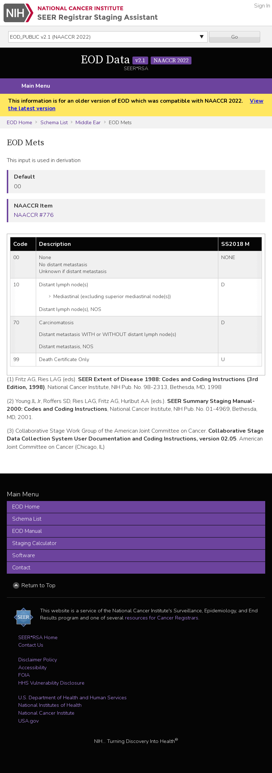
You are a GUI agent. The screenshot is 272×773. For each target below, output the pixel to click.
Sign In (262, 6)
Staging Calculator (34, 543)
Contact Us (30, 644)
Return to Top (38, 585)
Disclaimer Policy (37, 659)
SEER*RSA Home (38, 637)
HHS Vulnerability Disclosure (51, 682)
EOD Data (136, 60)
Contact (21, 567)
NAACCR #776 (34, 215)
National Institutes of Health (50, 705)
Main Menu (35, 86)
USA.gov (28, 720)
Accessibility (32, 667)
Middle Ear (88, 122)
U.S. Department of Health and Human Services (72, 697)
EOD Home (19, 122)
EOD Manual (27, 531)
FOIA (24, 675)
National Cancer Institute (46, 712)
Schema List (54, 122)
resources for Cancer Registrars (161, 617)
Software (23, 555)
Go (234, 36)
